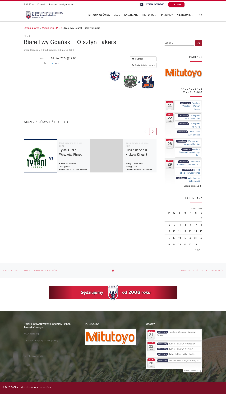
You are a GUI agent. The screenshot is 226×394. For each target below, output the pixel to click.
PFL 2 (59, 28)
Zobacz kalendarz (192, 186)
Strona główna (31, 28)
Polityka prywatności (34, 356)
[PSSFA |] (44, 14)
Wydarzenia (48, 28)
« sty (197, 249)
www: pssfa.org (31, 333)
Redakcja (35, 50)
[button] (143, 65)
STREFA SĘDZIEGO (155, 4)
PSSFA (14, 387)
